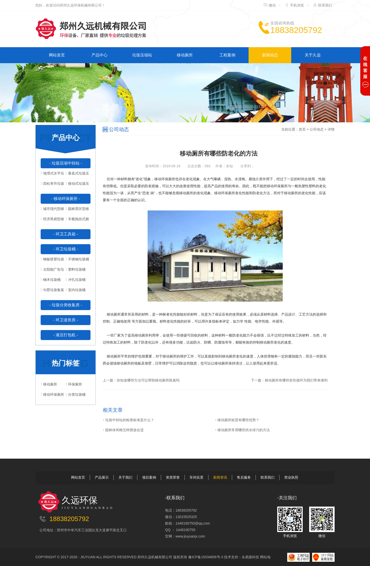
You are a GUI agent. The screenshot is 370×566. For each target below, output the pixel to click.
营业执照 (291, 477)
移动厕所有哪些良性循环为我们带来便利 (296, 380)
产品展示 (102, 477)
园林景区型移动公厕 (77, 210)
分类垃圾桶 (76, 394)
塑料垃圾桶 (76, 269)
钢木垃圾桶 (51, 280)
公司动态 (317, 129)
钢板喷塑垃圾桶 (52, 260)
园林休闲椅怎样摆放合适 (123, 430)
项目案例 (149, 477)
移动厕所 (185, 55)
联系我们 (325, 5)
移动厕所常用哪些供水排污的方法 (242, 430)
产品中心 (99, 55)
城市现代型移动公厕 (52, 210)
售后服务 (244, 477)
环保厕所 (74, 384)
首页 (302, 129)
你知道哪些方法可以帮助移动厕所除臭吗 (148, 380)
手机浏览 (297, 5)
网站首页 (57, 55)
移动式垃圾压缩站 (77, 185)
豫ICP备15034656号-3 (205, 557)
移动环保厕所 (52, 394)
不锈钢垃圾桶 (77, 259)
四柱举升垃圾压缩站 (52, 185)
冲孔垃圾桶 (76, 280)
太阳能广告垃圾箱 (52, 270)
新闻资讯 (220, 477)
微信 (272, 5)
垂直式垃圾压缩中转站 (77, 174)
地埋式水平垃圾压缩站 (52, 174)
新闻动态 (270, 55)
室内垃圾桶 (76, 290)
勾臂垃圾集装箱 (52, 291)
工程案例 (227, 55)
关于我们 (125, 477)
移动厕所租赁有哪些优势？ (237, 420)
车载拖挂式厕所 (77, 220)
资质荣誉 (173, 477)
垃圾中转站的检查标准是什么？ (128, 420)
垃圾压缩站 (142, 55)
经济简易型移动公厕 (52, 220)
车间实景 (196, 477)
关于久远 (313, 55)
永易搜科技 (250, 557)
